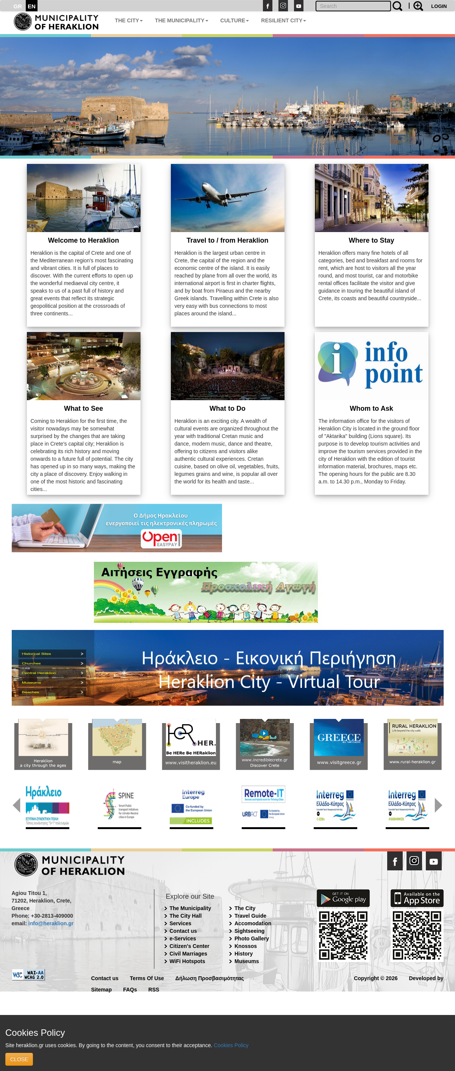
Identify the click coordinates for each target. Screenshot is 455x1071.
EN (32, 6)
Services (181, 923)
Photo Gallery (252, 938)
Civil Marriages (189, 954)
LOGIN (439, 6)
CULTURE (234, 20)
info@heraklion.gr (50, 923)
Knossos (246, 946)
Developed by (426, 977)
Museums (247, 961)
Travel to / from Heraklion (227, 240)
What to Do (227, 408)
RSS (154, 989)
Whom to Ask (371, 408)
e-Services (183, 938)
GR (18, 6)
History (244, 954)
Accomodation (253, 923)
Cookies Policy (231, 1045)
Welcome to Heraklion (83, 240)
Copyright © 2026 (375, 977)
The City (245, 908)
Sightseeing (249, 931)
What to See (83, 408)
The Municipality (190, 908)
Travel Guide (250, 916)
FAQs (130, 989)
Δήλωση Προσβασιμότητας (209, 977)
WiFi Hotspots (187, 961)
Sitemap (101, 989)
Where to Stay (371, 240)
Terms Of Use (147, 977)
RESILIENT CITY (283, 20)
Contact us (183, 931)
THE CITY (129, 20)
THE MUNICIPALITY (181, 20)
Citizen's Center (190, 946)
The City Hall (186, 916)
